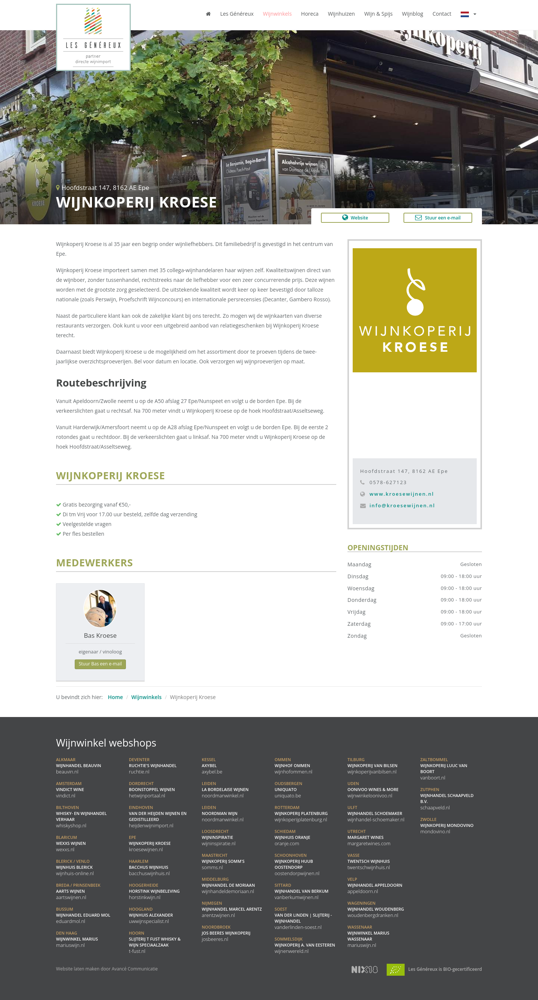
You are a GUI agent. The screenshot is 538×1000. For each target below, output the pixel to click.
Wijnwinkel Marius (77, 939)
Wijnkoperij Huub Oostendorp (297, 864)
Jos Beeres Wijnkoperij (226, 933)
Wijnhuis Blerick (75, 867)
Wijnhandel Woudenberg (375, 909)
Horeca (310, 13)
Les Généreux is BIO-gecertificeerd (434, 969)
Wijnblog (412, 13)
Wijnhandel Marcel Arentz (232, 909)
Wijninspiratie (218, 837)
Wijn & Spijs (378, 13)
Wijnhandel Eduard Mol (83, 915)
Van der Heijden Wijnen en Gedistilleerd (157, 816)
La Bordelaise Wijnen (225, 790)
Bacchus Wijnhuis (149, 867)
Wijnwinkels (277, 13)
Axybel (212, 766)
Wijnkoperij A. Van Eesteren (305, 945)
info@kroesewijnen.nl (402, 505)
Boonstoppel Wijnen (152, 790)
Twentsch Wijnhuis (368, 861)
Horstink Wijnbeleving (154, 891)
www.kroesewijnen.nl (402, 493)
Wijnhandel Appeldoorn (374, 885)
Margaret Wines (368, 837)
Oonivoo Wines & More (373, 790)
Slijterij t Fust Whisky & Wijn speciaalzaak (154, 942)
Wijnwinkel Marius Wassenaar (368, 936)
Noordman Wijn (223, 813)
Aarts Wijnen (78, 891)
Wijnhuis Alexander (151, 915)
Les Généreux (236, 13)
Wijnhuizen (341, 13)
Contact (442, 13)
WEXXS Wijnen (71, 843)
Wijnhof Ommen (293, 766)
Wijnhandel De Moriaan (228, 885)
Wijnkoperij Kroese (150, 843)
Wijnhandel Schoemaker (375, 813)
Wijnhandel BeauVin (78, 766)
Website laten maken (77, 969)
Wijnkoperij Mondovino (446, 825)
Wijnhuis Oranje (292, 837)
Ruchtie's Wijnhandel (153, 766)
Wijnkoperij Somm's (223, 861)
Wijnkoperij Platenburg (301, 813)
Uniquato (288, 790)
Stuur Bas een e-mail (100, 664)
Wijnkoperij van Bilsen (372, 766)
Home (115, 697)
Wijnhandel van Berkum (301, 891)
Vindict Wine (70, 790)
